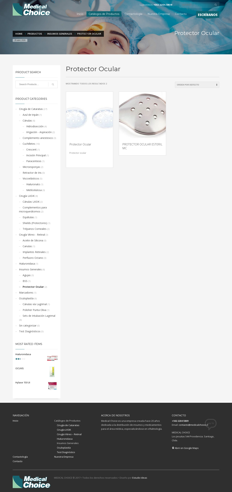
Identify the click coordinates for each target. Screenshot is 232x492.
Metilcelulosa (34, 190)
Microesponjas (31, 167)
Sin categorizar (27, 325)
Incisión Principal (36, 155)
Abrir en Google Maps (185, 448)
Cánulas (27, 120)
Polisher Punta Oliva (34, 310)
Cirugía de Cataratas (31, 109)
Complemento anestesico (38, 138)
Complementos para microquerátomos (33, 209)
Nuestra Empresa (63, 456)
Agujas (27, 275)
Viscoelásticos (31, 178)
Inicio (15, 420)
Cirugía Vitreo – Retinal (69, 434)
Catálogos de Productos (67, 420)
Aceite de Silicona (33, 240)
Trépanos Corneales (34, 229)
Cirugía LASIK (27, 196)
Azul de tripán (31, 114)
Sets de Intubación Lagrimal (39, 315)
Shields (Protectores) (35, 223)
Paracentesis (33, 161)
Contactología (20, 456)
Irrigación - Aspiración (39, 132)
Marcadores (26, 292)
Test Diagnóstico (66, 452)
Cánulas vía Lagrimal (35, 304)
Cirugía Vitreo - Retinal (32, 234)
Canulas (27, 246)
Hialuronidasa (27, 263)
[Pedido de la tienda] (197, 85)
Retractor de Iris (32, 172)
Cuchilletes (29, 143)
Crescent (31, 149)
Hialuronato (33, 184)
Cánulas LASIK (31, 201)
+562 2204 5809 (163, 4)
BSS (25, 281)
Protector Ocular (33, 286)
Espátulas (28, 217)
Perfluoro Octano (33, 257)
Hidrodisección (35, 126)
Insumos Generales (30, 269)
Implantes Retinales (34, 252)
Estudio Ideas (139, 477)
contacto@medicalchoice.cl (193, 424)
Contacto (17, 461)
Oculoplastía (26, 298)
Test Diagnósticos (29, 331)
